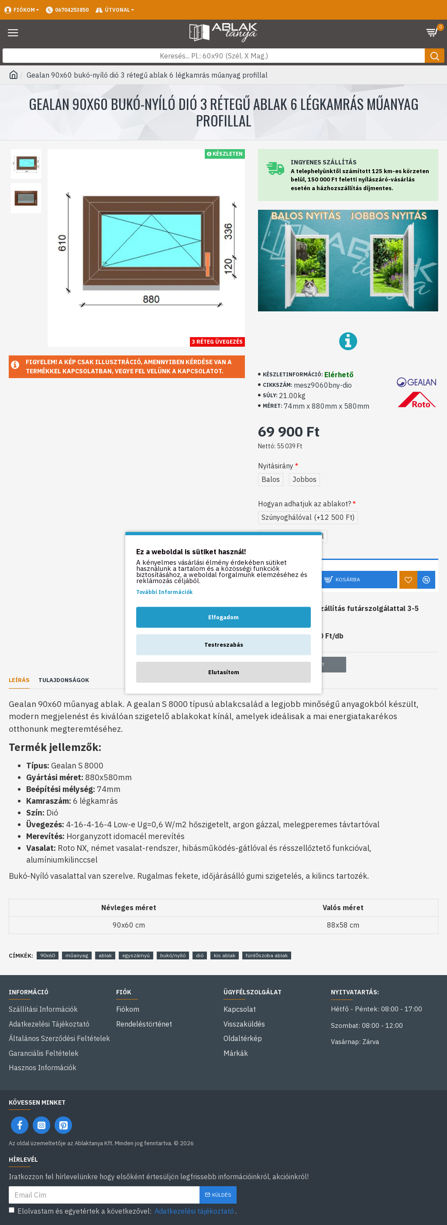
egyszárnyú (136, 955)
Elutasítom (223, 672)
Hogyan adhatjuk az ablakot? (304, 503)
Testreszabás (223, 644)
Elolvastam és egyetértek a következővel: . (123, 1211)
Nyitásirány (275, 465)
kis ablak (224, 955)
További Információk (164, 591)
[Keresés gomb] (434, 55)
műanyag (76, 955)
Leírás (19, 680)
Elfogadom (223, 617)
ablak (105, 955)
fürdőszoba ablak (267, 955)
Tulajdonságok (63, 680)
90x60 (47, 955)
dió (199, 955)
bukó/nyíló (173, 955)
